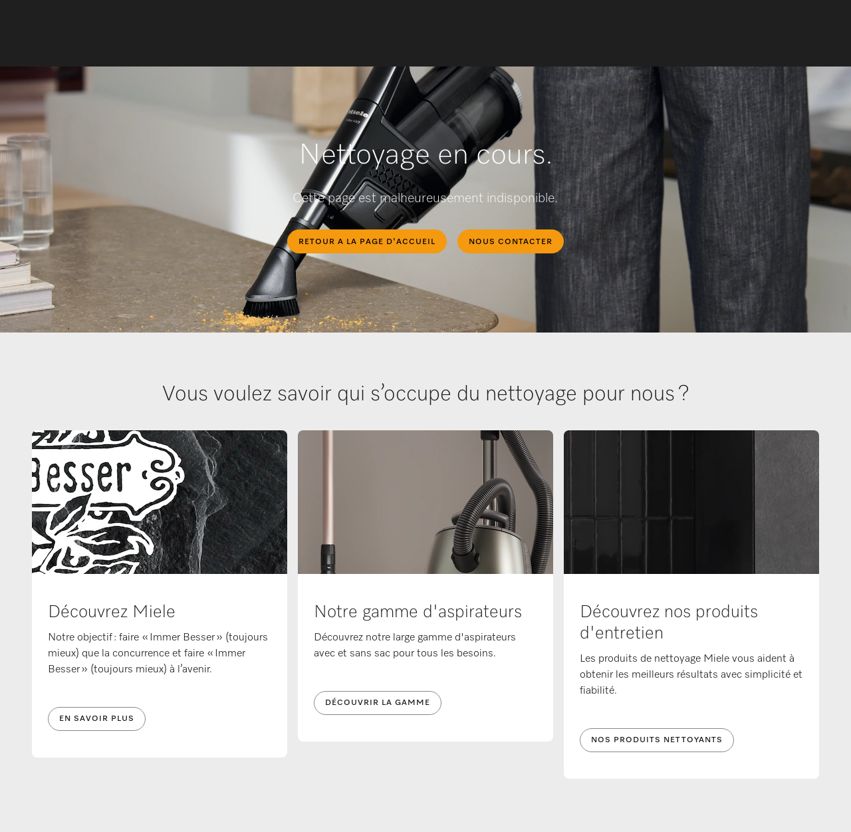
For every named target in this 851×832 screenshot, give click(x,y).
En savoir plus (96, 719)
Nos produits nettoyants (657, 740)
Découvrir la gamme (377, 703)
